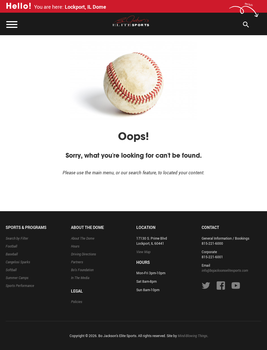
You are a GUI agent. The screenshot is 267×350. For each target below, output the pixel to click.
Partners (77, 262)
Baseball (12, 254)
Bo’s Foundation (82, 269)
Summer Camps (17, 277)
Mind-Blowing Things (192, 335)
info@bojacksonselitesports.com (225, 270)
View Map (143, 251)
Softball (11, 269)
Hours (75, 246)
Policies (76, 301)
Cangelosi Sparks (18, 262)
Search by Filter (17, 238)
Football (11, 246)
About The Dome (82, 238)
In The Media (80, 277)
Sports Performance (20, 285)
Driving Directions (83, 254)
